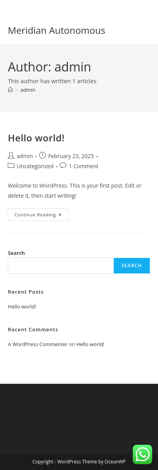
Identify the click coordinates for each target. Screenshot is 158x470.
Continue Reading (41, 216)
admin (28, 89)
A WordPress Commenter (38, 344)
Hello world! (36, 137)
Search (16, 252)
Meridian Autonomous (56, 30)
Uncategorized (35, 166)
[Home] (10, 89)
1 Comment (83, 166)
